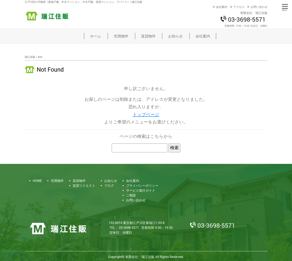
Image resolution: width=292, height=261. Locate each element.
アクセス (238, 6)
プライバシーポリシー (142, 186)
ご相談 (131, 195)
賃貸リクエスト (84, 186)
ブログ (109, 186)
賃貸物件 (148, 36)
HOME (37, 181)
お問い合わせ (259, 6)
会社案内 (221, 6)
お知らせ (175, 36)
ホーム (95, 36)
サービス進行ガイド (140, 190)
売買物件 (121, 36)
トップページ (146, 114)
